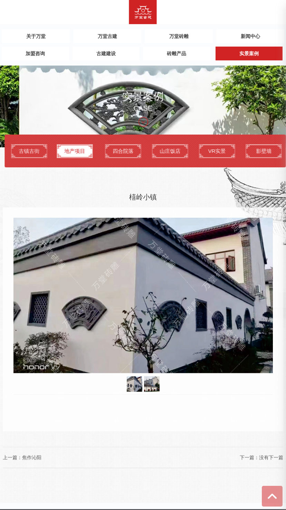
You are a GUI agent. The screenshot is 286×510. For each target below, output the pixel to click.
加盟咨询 (35, 53)
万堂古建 (107, 36)
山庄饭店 (181, 152)
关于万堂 (36, 36)
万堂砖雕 (179, 36)
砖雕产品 (176, 53)
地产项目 (83, 152)
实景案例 (249, 53)
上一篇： (12, 450)
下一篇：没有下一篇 (261, 450)
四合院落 (134, 152)
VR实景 (228, 152)
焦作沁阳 (31, 450)
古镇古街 (40, 152)
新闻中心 (250, 36)
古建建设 (106, 53)
